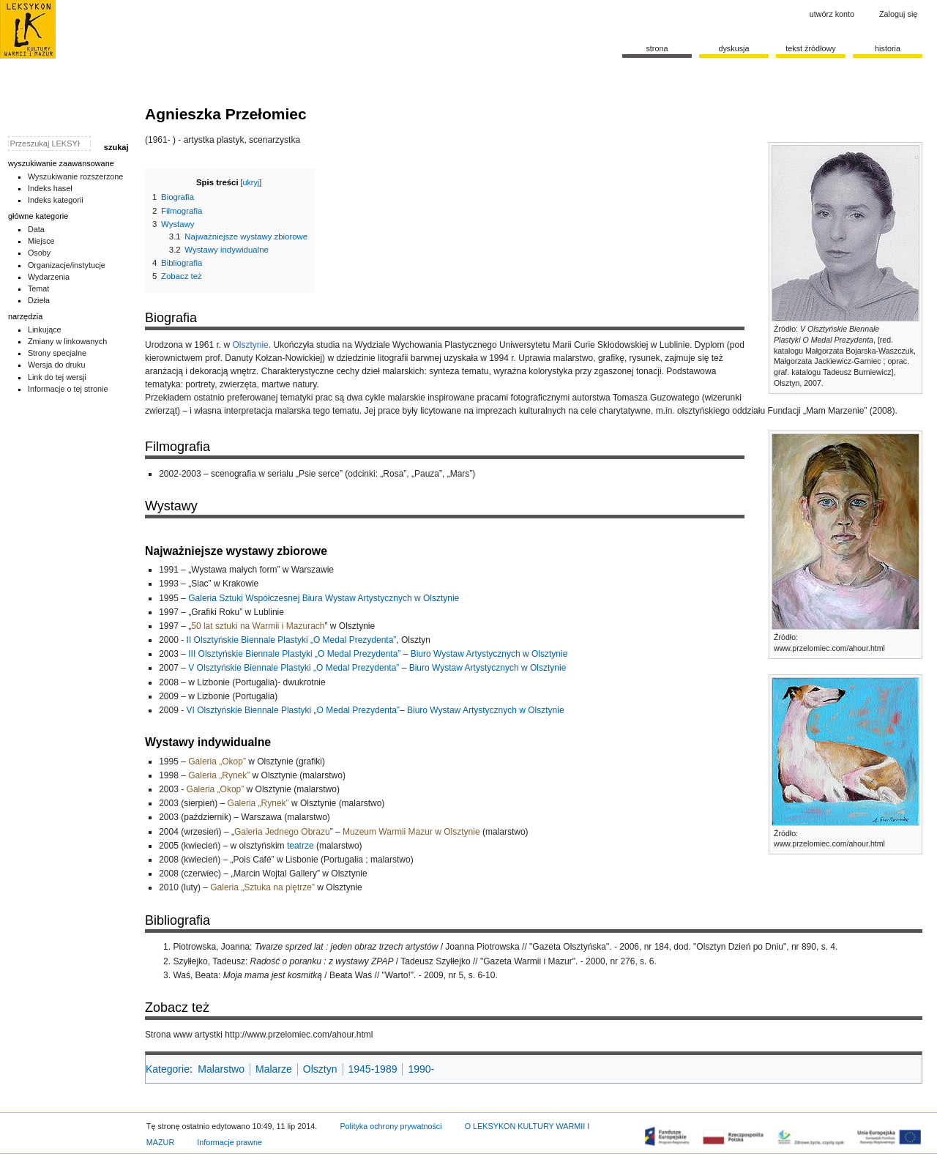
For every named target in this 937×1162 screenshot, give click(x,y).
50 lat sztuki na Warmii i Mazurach (257, 626)
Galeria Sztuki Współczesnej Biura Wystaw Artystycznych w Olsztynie (323, 598)
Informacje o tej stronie (68, 388)
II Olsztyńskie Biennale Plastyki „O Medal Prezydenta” (292, 640)
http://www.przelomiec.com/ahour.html (299, 1034)
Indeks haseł (50, 188)
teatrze (300, 846)
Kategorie (168, 1069)
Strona (657, 48)
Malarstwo (221, 1069)
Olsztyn (320, 1069)
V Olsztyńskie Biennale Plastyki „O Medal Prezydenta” (293, 668)
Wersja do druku (57, 364)
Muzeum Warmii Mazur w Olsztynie (411, 832)
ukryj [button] (251, 182)
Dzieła (39, 300)
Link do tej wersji (57, 377)
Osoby (39, 252)
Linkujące (44, 329)
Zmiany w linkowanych (67, 341)
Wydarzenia (49, 276)
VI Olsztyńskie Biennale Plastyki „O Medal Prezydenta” (293, 710)
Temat (39, 288)
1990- (421, 1069)
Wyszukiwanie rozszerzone (76, 176)
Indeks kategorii (55, 199)
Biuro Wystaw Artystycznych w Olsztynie (489, 654)
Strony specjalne (57, 353)
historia (887, 48)
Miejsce (41, 241)
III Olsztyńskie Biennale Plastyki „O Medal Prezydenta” (294, 654)
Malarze (273, 1069)
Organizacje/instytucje (66, 265)
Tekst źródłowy (810, 48)
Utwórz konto (832, 14)
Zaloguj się (898, 14)
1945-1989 (372, 1069)
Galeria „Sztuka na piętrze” (262, 887)
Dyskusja (733, 48)
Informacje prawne (229, 1142)
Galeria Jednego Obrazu (282, 832)
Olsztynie (250, 345)
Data (36, 229)
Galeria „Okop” (217, 761)
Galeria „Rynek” (219, 775)
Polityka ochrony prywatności (390, 1126)
